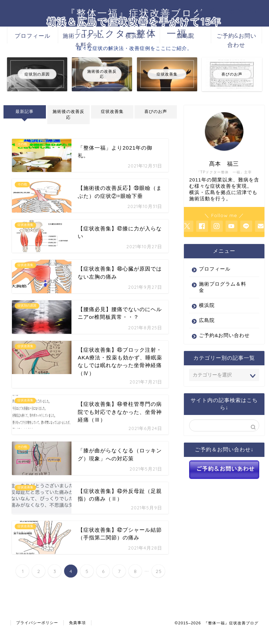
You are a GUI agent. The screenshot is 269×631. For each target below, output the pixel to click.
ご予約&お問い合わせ (236, 37)
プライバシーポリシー (37, 623)
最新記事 (24, 111)
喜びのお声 (155, 111)
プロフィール (32, 35)
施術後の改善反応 (68, 114)
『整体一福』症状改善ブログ (135, 13)
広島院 (185, 35)
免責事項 (77, 623)
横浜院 (134, 35)
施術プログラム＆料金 (83, 37)
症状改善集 (112, 111)
